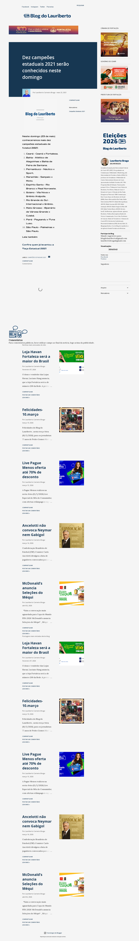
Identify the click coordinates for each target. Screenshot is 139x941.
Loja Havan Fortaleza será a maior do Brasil (36, 356)
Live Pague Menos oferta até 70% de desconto (34, 470)
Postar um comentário (31, 395)
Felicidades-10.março (32, 412)
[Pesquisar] (80, 5)
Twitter (42, 7)
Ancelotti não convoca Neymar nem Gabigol (37, 530)
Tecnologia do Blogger (53, 933)
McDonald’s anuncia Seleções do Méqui (32, 590)
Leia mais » (26, 397)
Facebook (25, 7)
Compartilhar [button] (74, 100)
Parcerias (50, 7)
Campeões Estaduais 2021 (77, 111)
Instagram (34, 7)
